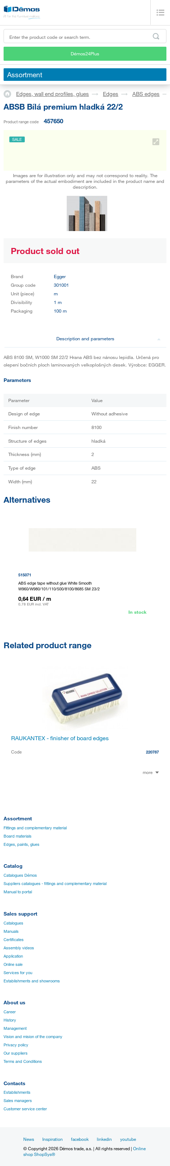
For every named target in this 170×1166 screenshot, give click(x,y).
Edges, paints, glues (21, 844)
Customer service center (25, 1108)
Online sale (13, 964)
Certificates (14, 939)
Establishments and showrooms (32, 980)
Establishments (17, 1092)
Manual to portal (18, 891)
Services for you (18, 972)
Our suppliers (16, 1053)
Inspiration (52, 1139)
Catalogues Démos (20, 875)
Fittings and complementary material (35, 827)
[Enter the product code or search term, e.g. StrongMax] (85, 36)
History (10, 1020)
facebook (80, 1139)
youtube (128, 1139)
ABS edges (146, 94)
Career (10, 1011)
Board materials (18, 836)
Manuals (11, 931)
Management (15, 1028)
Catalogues (13, 923)
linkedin (104, 1139)
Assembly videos (19, 947)
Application (13, 956)
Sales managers (18, 1100)
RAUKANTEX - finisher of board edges (60, 738)
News (28, 1139)
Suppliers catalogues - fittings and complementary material (55, 883)
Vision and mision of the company (33, 1036)
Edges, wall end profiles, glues (52, 94)
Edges (110, 94)
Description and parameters (108, 338)
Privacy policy (16, 1044)
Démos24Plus (85, 53)
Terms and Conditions (23, 1061)
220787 (152, 752)
